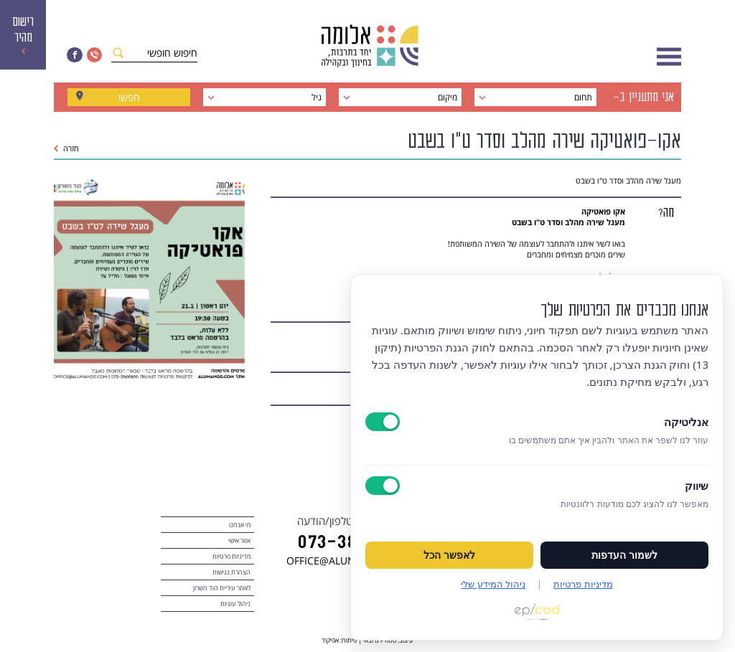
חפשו (129, 97)
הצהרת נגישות (231, 572)
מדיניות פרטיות (231, 556)
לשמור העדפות (624, 555)
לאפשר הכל (449, 555)
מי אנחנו (240, 524)
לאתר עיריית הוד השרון (222, 587)
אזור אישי (239, 540)
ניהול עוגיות (235, 603)
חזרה (66, 148)
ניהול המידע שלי (493, 583)
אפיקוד (330, 640)
